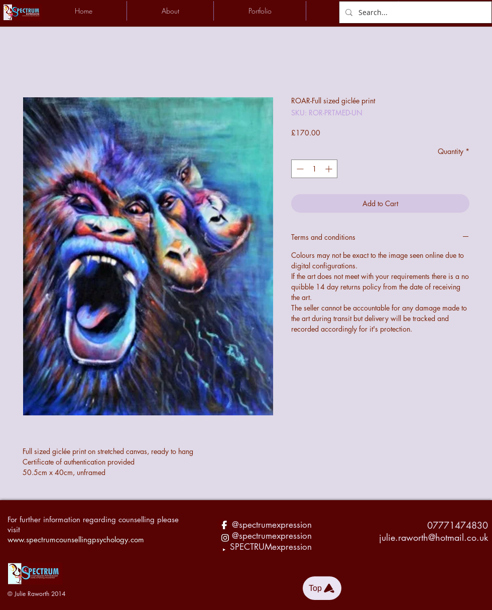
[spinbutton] (314, 169)
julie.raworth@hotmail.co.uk (433, 537)
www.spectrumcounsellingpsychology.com (76, 539)
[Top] (322, 588)
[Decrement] (299, 169)
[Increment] (329, 169)
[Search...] (414, 12)
